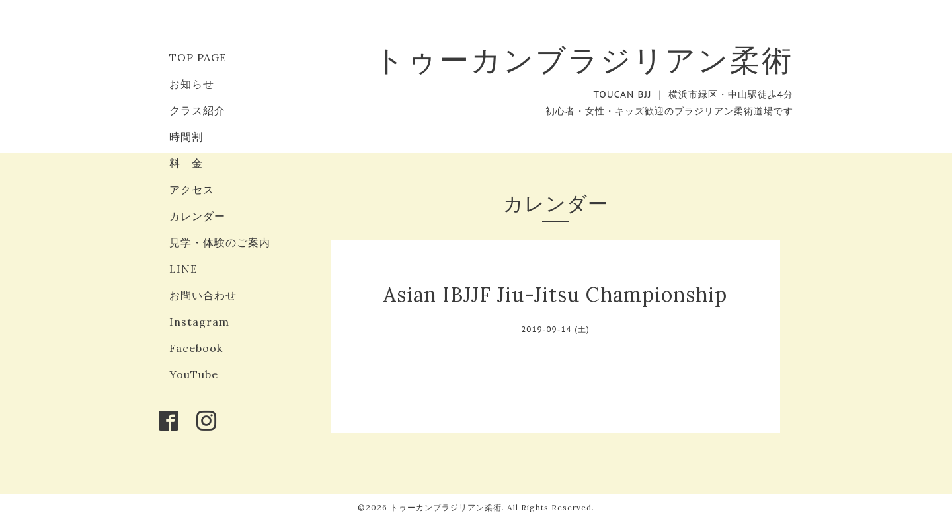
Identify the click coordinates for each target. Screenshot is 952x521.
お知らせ (191, 83)
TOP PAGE (198, 57)
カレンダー (197, 216)
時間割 (186, 136)
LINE (183, 268)
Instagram (199, 321)
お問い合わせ (203, 295)
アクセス (191, 189)
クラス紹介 (197, 110)
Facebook (196, 348)
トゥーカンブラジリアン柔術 (583, 60)
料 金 (186, 163)
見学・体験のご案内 (219, 242)
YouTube (193, 374)
